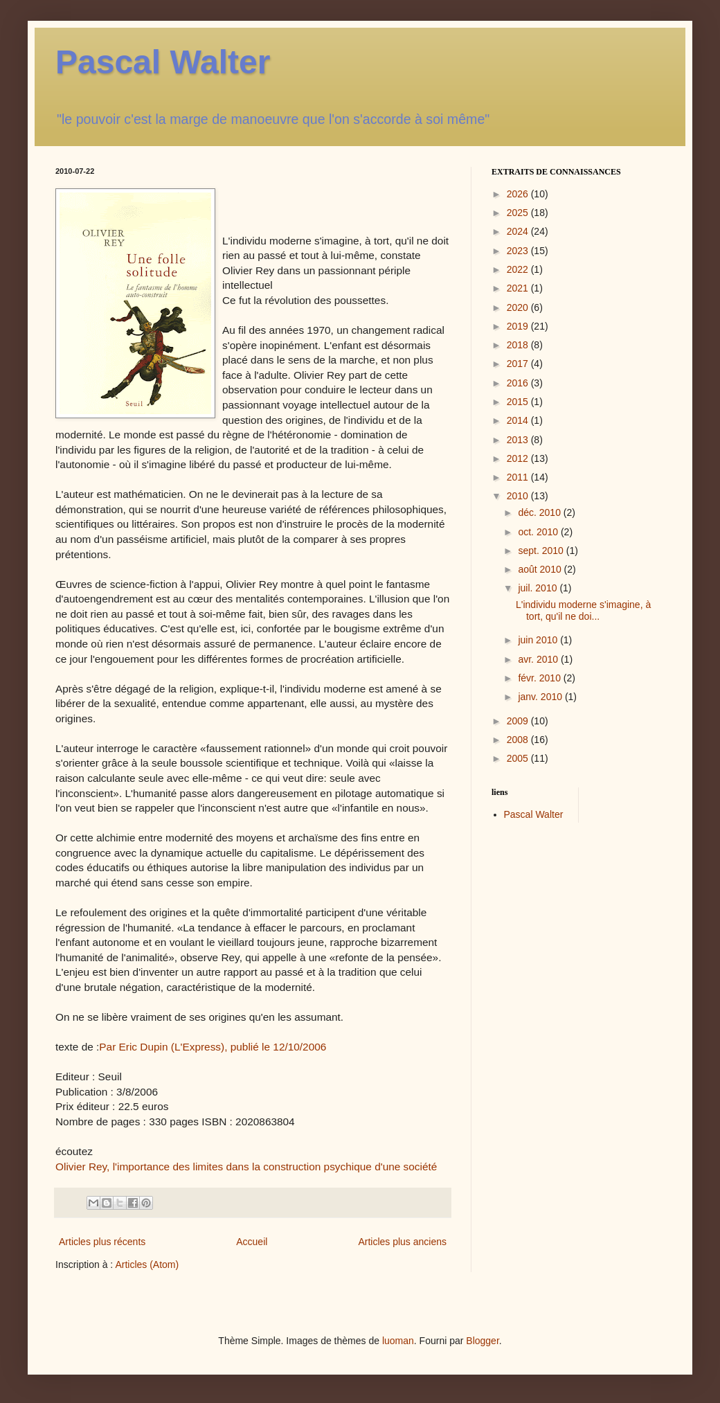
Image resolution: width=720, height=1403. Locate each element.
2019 (519, 326)
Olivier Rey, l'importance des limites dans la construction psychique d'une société (246, 1166)
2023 (519, 250)
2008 (519, 739)
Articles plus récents (102, 1241)
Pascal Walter (162, 62)
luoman (398, 1340)
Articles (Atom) (147, 1264)
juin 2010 (539, 639)
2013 (519, 439)
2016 (519, 382)
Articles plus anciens (402, 1241)
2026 (519, 193)
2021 (519, 288)
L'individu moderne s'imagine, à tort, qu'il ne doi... (583, 610)
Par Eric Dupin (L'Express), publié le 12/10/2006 (212, 1047)
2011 (519, 477)
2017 (519, 363)
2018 (519, 344)
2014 (519, 420)
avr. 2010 (539, 659)
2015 (519, 401)
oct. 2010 (539, 531)
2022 (519, 269)
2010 (519, 495)
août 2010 (541, 569)
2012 (519, 458)
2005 (519, 758)
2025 (519, 212)
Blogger (482, 1340)
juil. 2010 (538, 587)
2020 (519, 307)
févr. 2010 (540, 677)
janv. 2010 (541, 696)
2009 (519, 720)
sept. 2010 (542, 550)
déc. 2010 (540, 512)
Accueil (251, 1241)
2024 (519, 231)
